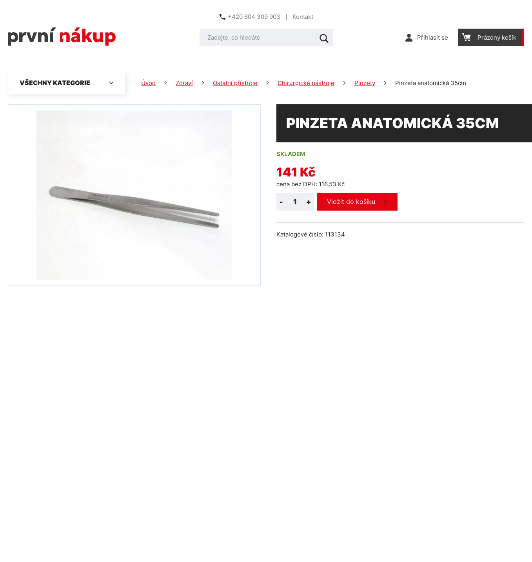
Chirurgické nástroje (306, 83)
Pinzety (364, 83)
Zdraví (184, 83)
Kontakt (302, 16)
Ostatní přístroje (235, 83)
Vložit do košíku (351, 202)
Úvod (148, 83)
